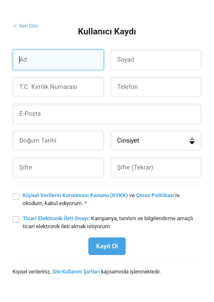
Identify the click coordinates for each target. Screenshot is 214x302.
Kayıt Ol (107, 246)
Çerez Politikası (155, 195)
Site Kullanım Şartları (76, 272)
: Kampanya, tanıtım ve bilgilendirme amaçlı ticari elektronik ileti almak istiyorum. (108, 222)
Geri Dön (25, 26)
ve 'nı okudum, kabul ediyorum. (101, 199)
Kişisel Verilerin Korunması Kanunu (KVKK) (75, 195)
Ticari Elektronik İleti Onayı (55, 218)
